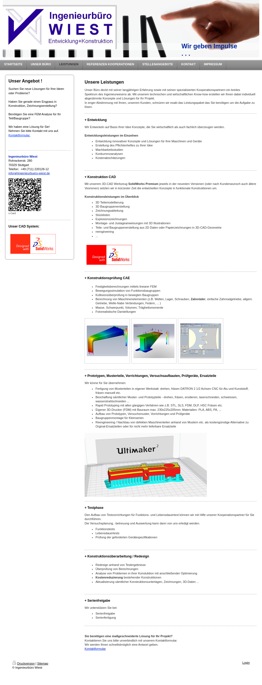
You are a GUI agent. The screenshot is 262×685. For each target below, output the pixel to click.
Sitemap (42, 663)
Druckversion (23, 663)
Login (246, 662)
